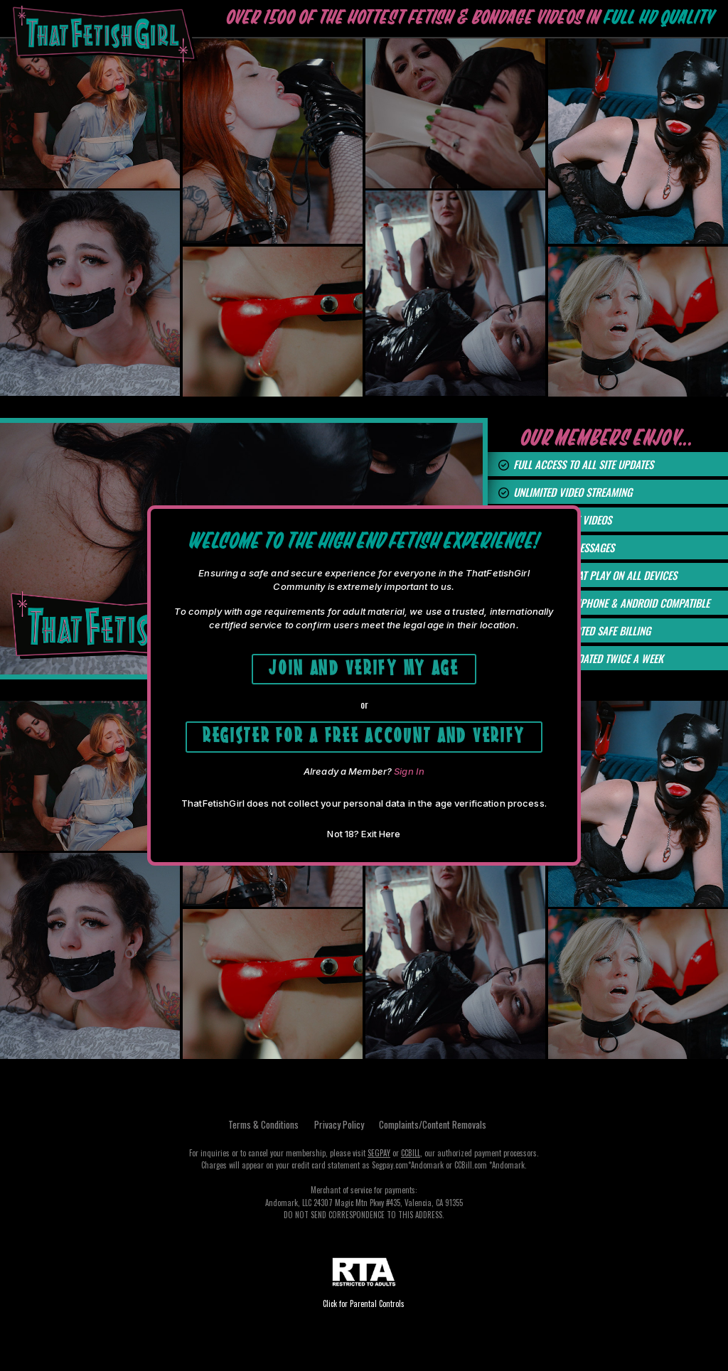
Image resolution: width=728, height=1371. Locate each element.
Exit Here (380, 836)
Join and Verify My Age (364, 664)
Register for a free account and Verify (364, 735)
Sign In (409, 773)
